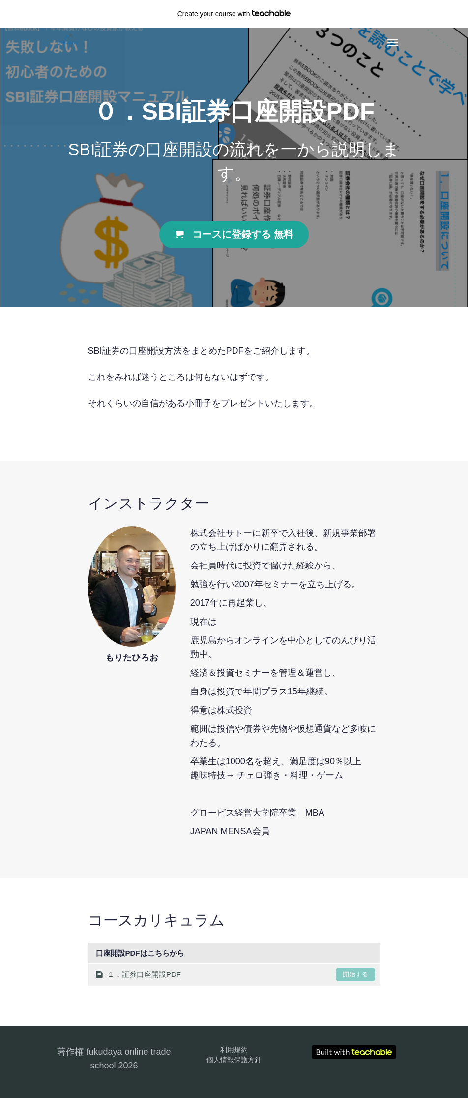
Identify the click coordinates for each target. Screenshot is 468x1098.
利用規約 (234, 1050)
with (234, 14)
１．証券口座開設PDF (235, 974)
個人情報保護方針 (234, 1060)
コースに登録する (234, 234)
